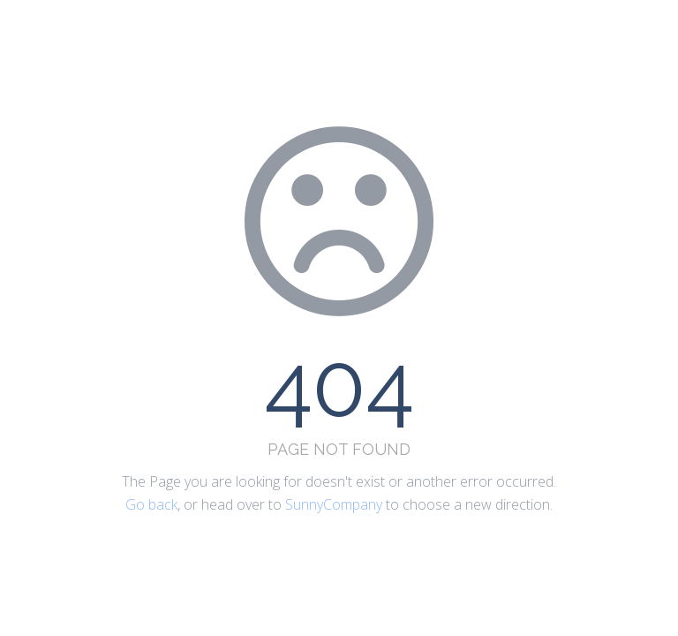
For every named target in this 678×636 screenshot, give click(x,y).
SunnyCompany (333, 504)
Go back (151, 504)
